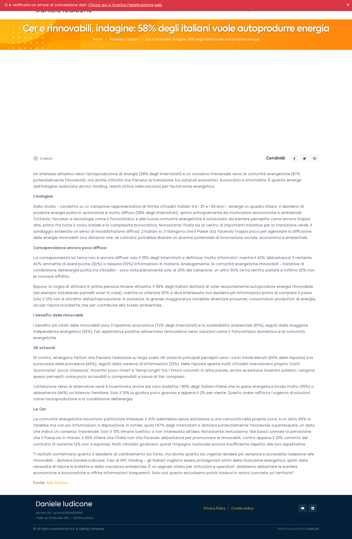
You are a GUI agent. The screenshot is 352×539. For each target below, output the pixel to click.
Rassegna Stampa (124, 39)
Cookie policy (242, 508)
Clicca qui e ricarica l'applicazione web (125, 5)
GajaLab (312, 529)
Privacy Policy (214, 508)
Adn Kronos (57, 483)
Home (98, 39)
